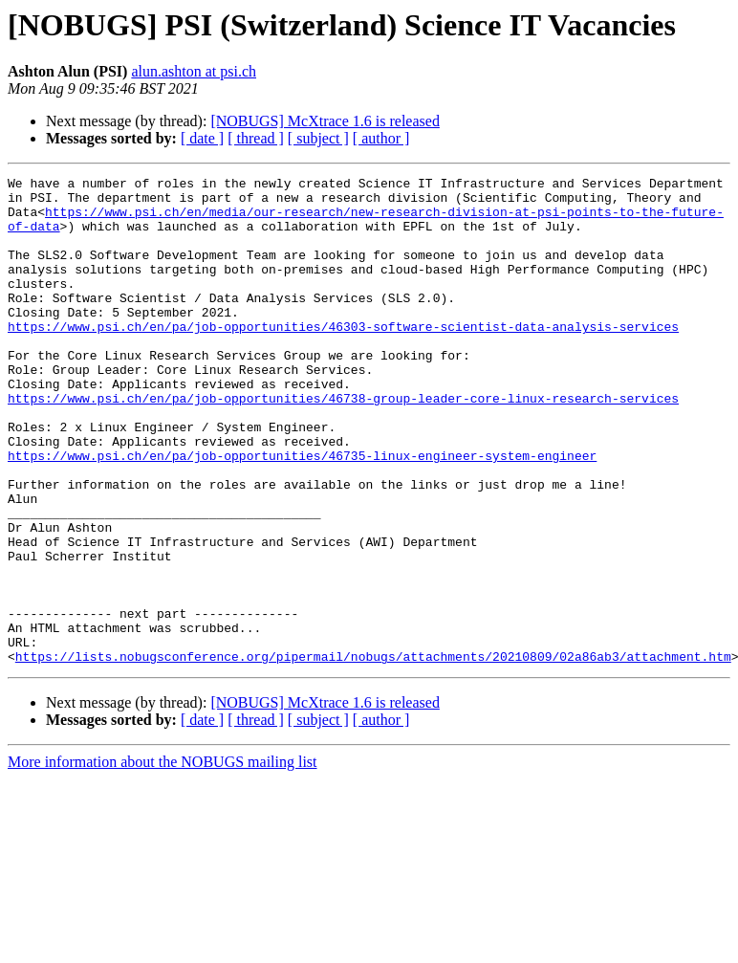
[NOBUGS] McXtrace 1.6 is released (324, 121)
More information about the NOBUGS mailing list (162, 859)
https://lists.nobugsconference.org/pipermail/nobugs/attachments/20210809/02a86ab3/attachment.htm (373, 753)
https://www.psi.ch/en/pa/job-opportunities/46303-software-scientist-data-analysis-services (343, 357)
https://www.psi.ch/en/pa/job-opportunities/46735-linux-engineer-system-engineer (302, 512)
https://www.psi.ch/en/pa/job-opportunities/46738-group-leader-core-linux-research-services (343, 443)
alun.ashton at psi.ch (193, 71)
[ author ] (381, 138)
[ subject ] (318, 138)
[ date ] (202, 138)
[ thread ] (256, 138)
